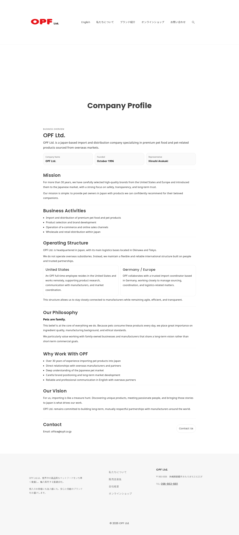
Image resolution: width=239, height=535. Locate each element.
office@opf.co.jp (61, 431)
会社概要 (114, 486)
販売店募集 (115, 479)
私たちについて (105, 22)
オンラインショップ (152, 22)
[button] (193, 22)
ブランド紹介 (127, 22)
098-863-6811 (169, 484)
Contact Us (186, 428)
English (85, 22)
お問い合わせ (178, 22)
